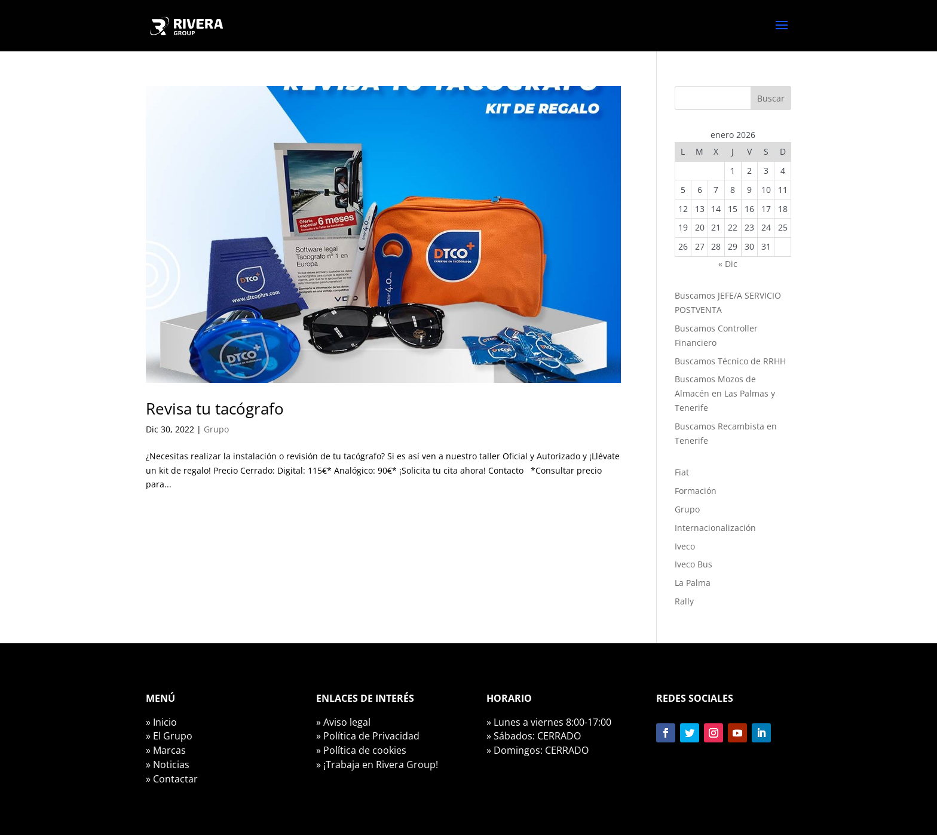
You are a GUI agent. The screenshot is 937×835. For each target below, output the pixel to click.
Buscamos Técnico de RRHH (730, 361)
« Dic (727, 263)
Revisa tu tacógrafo (215, 408)
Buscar (771, 98)
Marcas (169, 750)
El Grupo (172, 735)
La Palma (693, 582)
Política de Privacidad (371, 735)
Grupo (216, 429)
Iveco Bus (693, 564)
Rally (684, 601)
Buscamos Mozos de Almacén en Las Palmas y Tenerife (725, 393)
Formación (695, 490)
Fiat (682, 472)
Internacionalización (715, 527)
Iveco (685, 546)
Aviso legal (346, 722)
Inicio (165, 722)
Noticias (171, 764)
